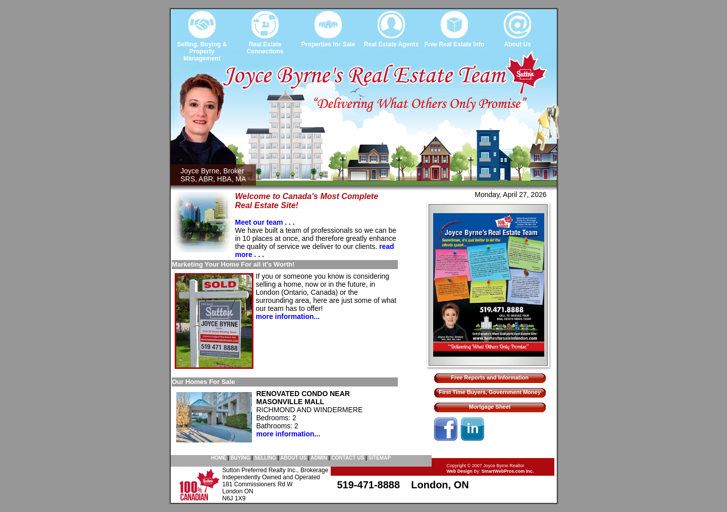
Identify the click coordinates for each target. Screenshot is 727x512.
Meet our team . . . (265, 222)
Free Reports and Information (490, 377)
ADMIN (318, 458)
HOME (218, 458)
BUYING (240, 458)
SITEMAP (380, 458)
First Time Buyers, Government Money (490, 392)
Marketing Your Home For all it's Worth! (233, 264)
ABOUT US (293, 458)
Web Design (460, 471)
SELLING (265, 458)
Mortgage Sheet (490, 407)
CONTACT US (347, 458)
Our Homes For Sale (203, 382)
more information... (288, 316)
